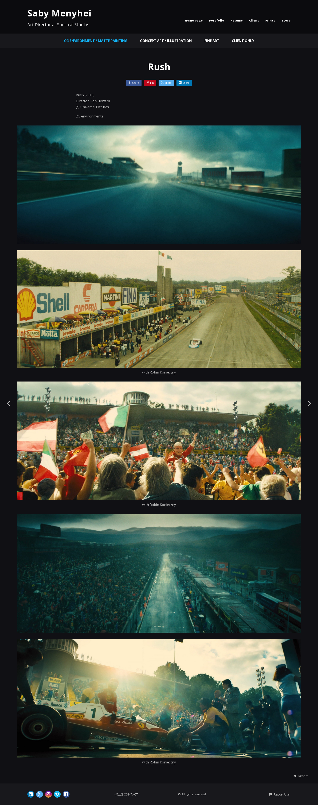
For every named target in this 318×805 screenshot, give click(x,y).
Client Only (243, 40)
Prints (270, 20)
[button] (300, 775)
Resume (237, 20)
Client (254, 20)
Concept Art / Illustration (166, 40)
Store (286, 20)
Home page (194, 20)
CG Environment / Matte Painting (95, 40)
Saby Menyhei (59, 13)
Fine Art (211, 40)
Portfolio (216, 20)
